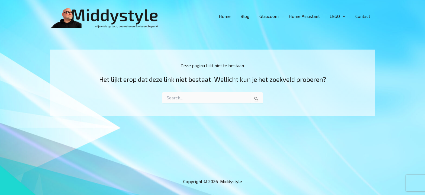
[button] (344, 16)
